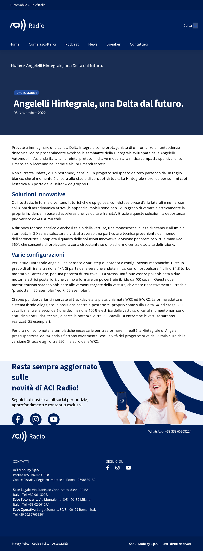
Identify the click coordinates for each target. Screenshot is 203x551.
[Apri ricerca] (193, 25)
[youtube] (54, 419)
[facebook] (18, 419)
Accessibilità (60, 544)
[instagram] (36, 419)
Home (16, 65)
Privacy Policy (20, 544)
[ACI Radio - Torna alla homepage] (28, 25)
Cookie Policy (40, 544)
